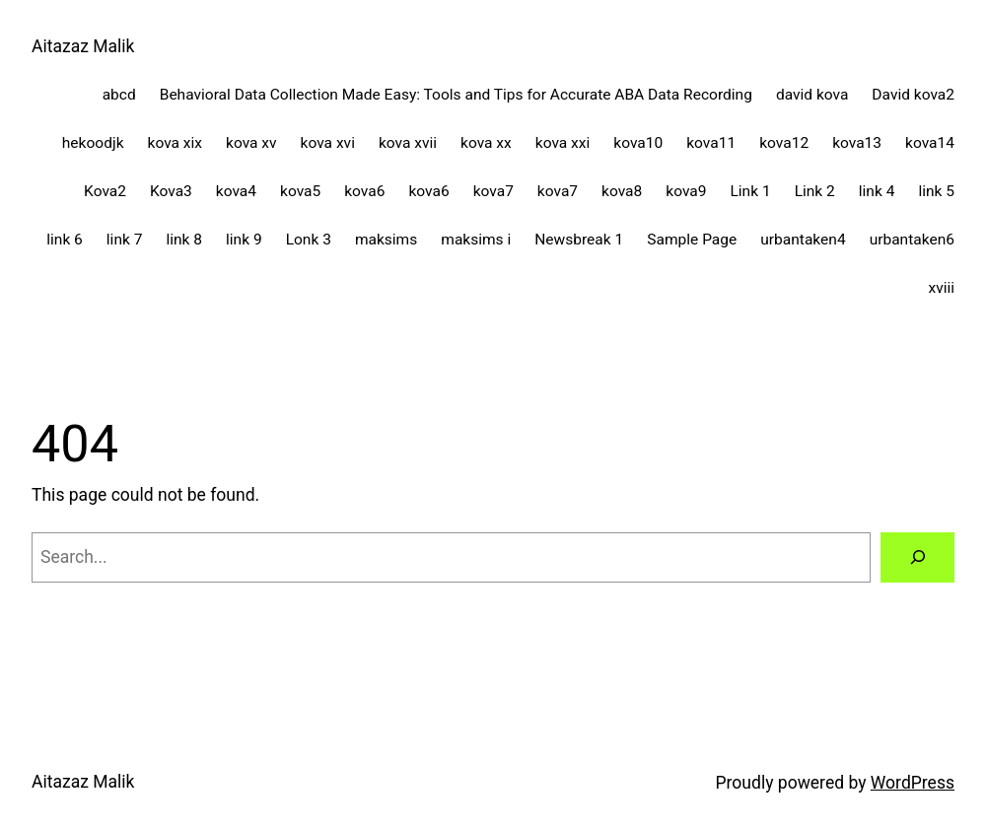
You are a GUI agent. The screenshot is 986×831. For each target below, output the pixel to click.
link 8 (184, 239)
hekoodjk (93, 143)
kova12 (784, 143)
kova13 (856, 143)
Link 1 (750, 191)
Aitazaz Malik (83, 46)
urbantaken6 (912, 239)
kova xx (486, 143)
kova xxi (563, 143)
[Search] (917, 557)
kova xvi (328, 143)
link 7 (124, 239)
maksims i (476, 239)
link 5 (936, 191)
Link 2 (815, 191)
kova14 (929, 143)
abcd (119, 95)
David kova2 (913, 95)
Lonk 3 (308, 239)
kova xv (251, 143)
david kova (812, 95)
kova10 (638, 143)
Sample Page (692, 239)
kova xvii (408, 143)
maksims (386, 239)
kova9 (686, 191)
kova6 (364, 191)
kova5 (300, 191)
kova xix (175, 143)
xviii (941, 288)
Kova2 (105, 191)
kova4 (236, 191)
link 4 (877, 191)
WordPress (912, 783)
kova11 (711, 143)
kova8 (621, 191)
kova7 (493, 191)
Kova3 (171, 191)
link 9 (244, 239)
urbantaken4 (802, 239)
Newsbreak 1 (578, 239)
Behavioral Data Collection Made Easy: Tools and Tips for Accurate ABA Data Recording (456, 95)
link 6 (64, 239)
